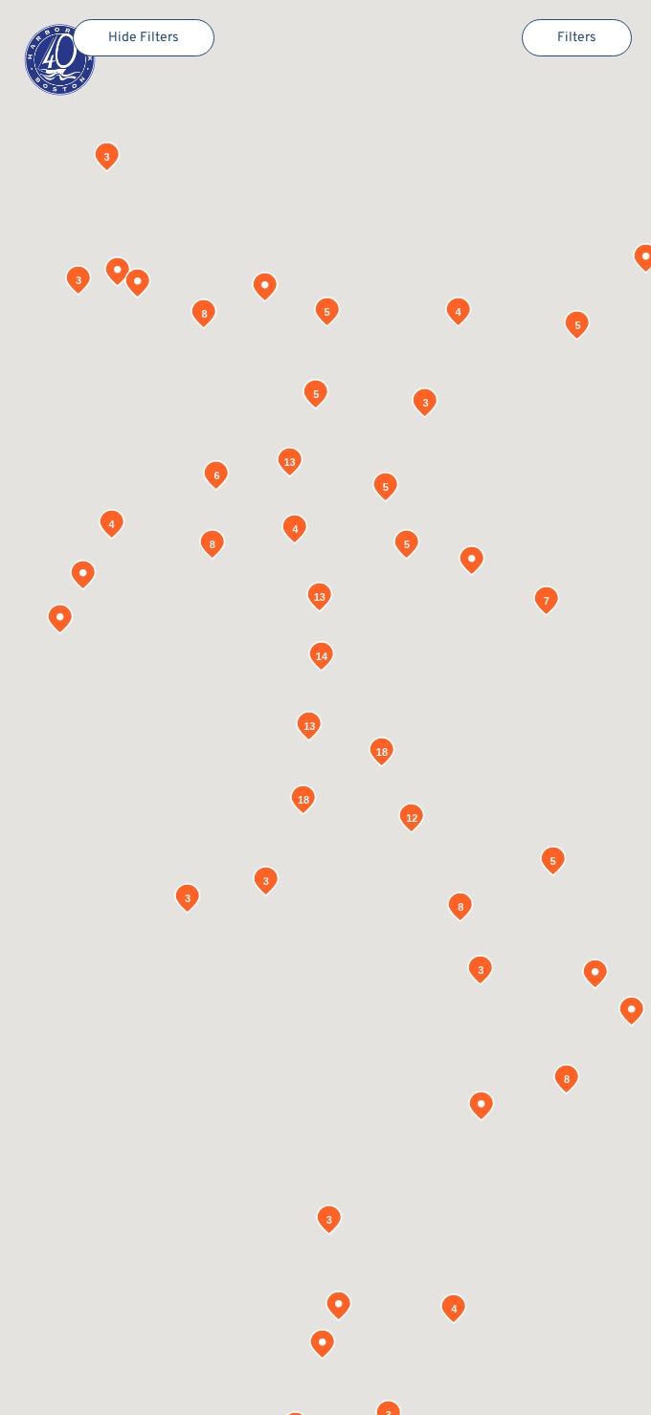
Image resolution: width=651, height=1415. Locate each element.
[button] (322, 1344)
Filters (576, 38)
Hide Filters (143, 38)
